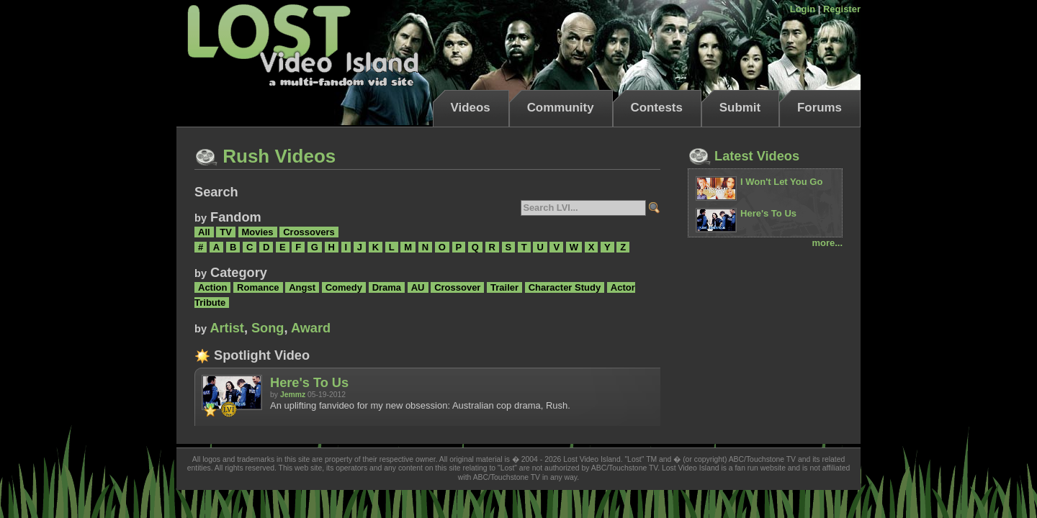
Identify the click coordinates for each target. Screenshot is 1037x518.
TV (226, 232)
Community (560, 107)
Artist (227, 328)
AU (418, 287)
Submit (739, 107)
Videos (470, 107)
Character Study (565, 287)
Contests (657, 107)
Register (842, 9)
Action (212, 287)
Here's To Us (309, 383)
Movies (258, 232)
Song (267, 328)
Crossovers (309, 232)
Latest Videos (743, 156)
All (204, 232)
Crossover (457, 287)
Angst (302, 287)
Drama (386, 287)
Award (311, 328)
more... (827, 242)
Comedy (344, 287)
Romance (258, 287)
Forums (819, 107)
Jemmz (292, 395)
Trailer (504, 287)
